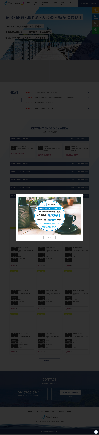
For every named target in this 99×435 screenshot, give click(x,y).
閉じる (49, 237)
